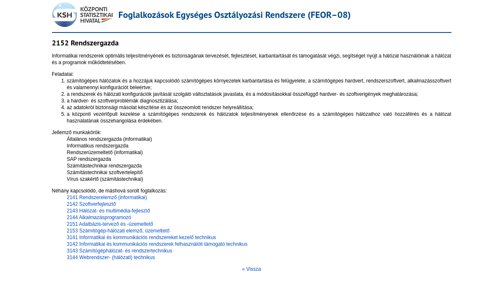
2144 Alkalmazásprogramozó (99, 217)
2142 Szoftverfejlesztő (91, 204)
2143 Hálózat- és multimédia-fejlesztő (108, 211)
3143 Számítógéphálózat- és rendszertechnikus (119, 251)
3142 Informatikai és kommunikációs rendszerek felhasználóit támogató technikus (157, 244)
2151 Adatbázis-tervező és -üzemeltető (110, 224)
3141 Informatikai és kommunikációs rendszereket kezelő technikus (141, 237)
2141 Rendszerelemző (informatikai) (107, 197)
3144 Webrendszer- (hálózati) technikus (111, 257)
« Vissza (251, 269)
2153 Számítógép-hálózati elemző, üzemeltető (118, 231)
